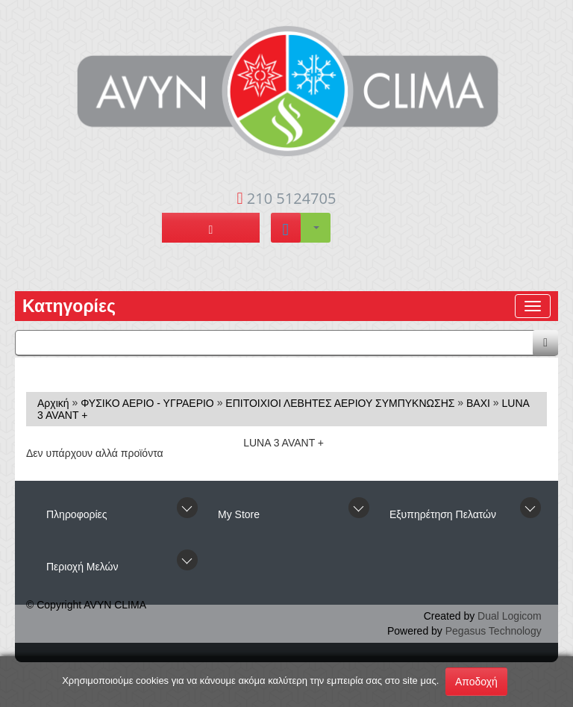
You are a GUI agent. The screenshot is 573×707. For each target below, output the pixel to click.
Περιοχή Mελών (82, 567)
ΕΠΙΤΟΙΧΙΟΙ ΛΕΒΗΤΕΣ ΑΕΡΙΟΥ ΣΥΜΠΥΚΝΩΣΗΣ (339, 403)
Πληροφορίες (76, 514)
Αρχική (53, 403)
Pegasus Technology (493, 631)
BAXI (478, 403)
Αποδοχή (476, 682)
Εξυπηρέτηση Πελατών (442, 514)
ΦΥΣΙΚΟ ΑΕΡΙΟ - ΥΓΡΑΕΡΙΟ (147, 403)
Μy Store (239, 514)
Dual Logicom (510, 616)
